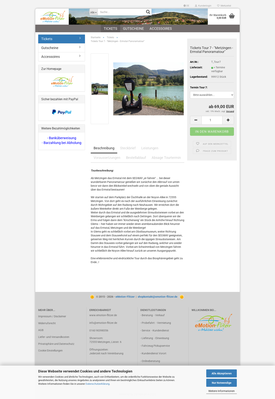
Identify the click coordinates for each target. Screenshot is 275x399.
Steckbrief (128, 148)
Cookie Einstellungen (50, 350)
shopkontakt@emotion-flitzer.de (157, 296)
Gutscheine (133, 29)
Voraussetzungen (107, 158)
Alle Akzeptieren (222, 373)
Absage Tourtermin (166, 158)
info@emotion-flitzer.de (103, 322)
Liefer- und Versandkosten (53, 336)
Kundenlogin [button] (203, 5)
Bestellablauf (136, 158)
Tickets (110, 29)
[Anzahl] (211, 120)
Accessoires (161, 29)
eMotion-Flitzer (125, 296)
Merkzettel (224, 5)
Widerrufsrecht (47, 323)
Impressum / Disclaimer (52, 316)
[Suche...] (93, 12)
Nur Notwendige (221, 382)
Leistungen (149, 148)
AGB (41, 330)
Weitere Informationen (221, 391)
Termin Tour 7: (199, 87)
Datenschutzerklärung (97, 383)
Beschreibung (104, 148)
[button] (186, 6)
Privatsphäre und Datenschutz (56, 343)
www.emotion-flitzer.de (103, 315)
